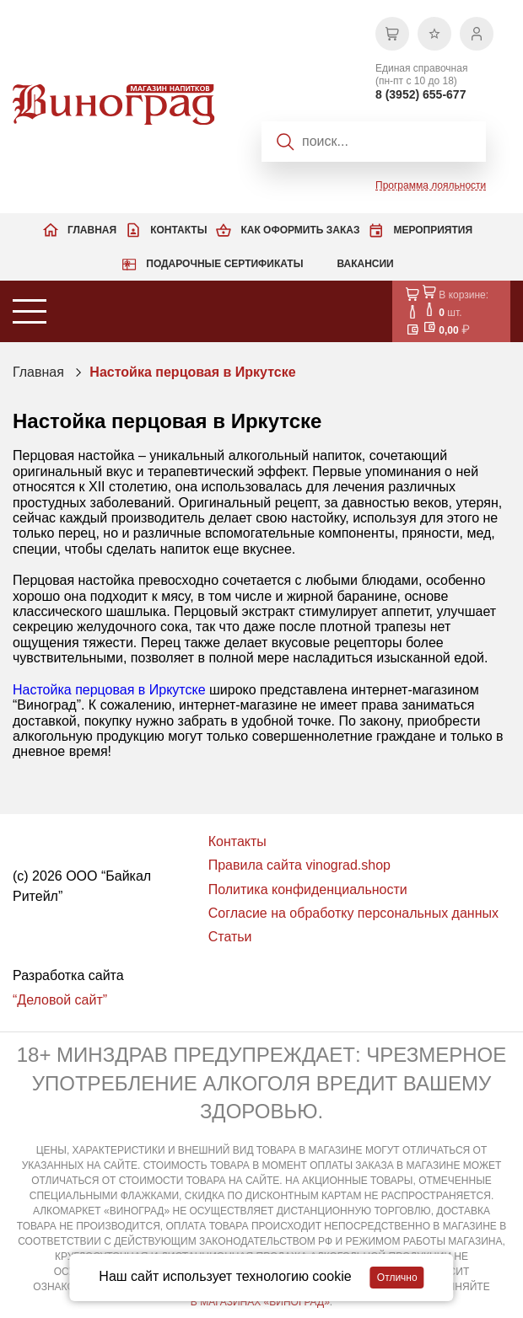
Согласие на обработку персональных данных (353, 913)
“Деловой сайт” (60, 1000)
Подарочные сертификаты (224, 264)
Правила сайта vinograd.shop (299, 865)
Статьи (230, 937)
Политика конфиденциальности (307, 889)
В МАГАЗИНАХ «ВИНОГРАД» (260, 1302)
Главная (91, 230)
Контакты (178, 230)
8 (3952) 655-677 (420, 94)
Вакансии (365, 264)
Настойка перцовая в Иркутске (192, 372)
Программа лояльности (430, 185)
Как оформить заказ (299, 230)
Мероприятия (432, 230)
